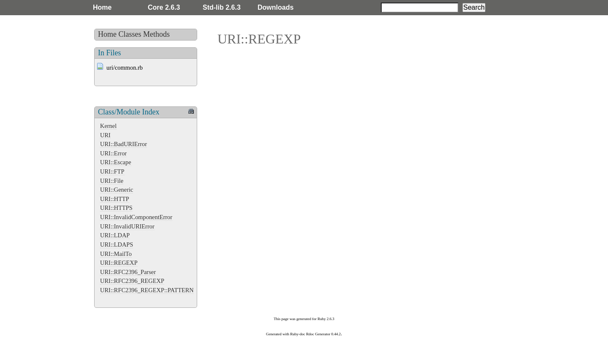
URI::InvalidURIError (127, 226)
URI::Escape (115, 162)
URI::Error (113, 153)
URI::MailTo (116, 253)
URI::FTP (112, 171)
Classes (130, 34)
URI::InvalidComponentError (136, 217)
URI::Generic (116, 189)
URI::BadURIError (123, 144)
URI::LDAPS (116, 244)
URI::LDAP (115, 235)
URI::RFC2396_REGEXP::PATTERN (147, 290)
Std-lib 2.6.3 (222, 7)
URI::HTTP (114, 199)
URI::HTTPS (116, 207)
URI (105, 135)
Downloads (275, 7)
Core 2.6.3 (164, 7)
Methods (156, 34)
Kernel (108, 125)
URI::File (111, 180)
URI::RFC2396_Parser (128, 272)
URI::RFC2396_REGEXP (132, 280)
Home (102, 7)
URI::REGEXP (119, 262)
